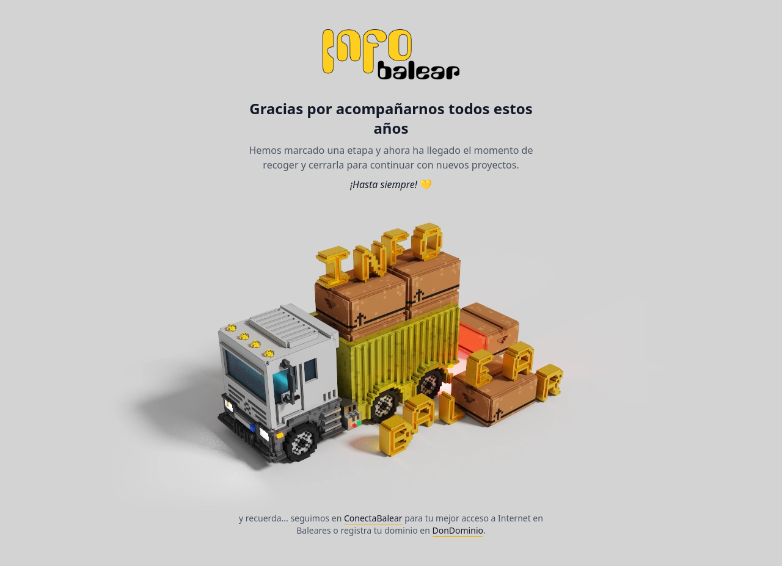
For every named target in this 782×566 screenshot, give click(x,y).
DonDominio (458, 530)
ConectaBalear (373, 518)
